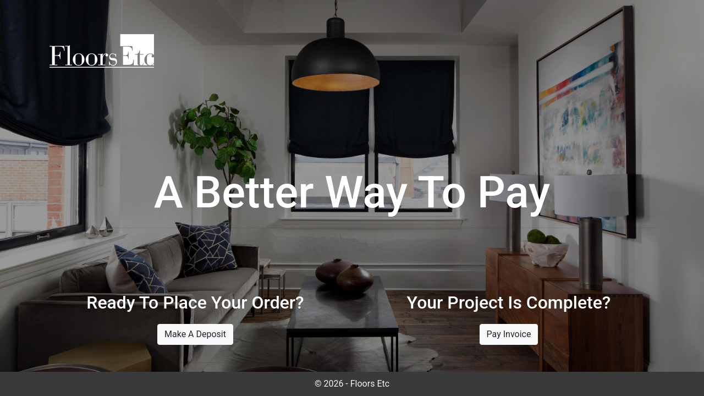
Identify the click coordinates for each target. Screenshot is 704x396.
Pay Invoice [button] (509, 334)
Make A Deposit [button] (195, 334)
